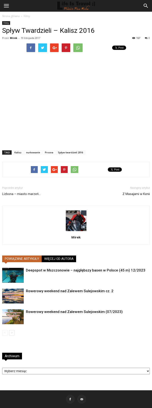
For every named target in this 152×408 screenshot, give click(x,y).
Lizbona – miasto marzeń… (21, 194)
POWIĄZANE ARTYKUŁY (22, 259)
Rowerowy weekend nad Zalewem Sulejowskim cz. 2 (69, 291)
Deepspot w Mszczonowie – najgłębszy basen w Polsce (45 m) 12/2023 (85, 270)
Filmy (27, 16)
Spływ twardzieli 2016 (70, 152)
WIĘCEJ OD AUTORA (59, 259)
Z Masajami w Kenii (136, 194)
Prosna (49, 152)
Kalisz (17, 152)
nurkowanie (33, 152)
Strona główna (11, 16)
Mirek (13, 38)
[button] (146, 6)
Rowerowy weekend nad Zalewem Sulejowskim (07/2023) (74, 312)
